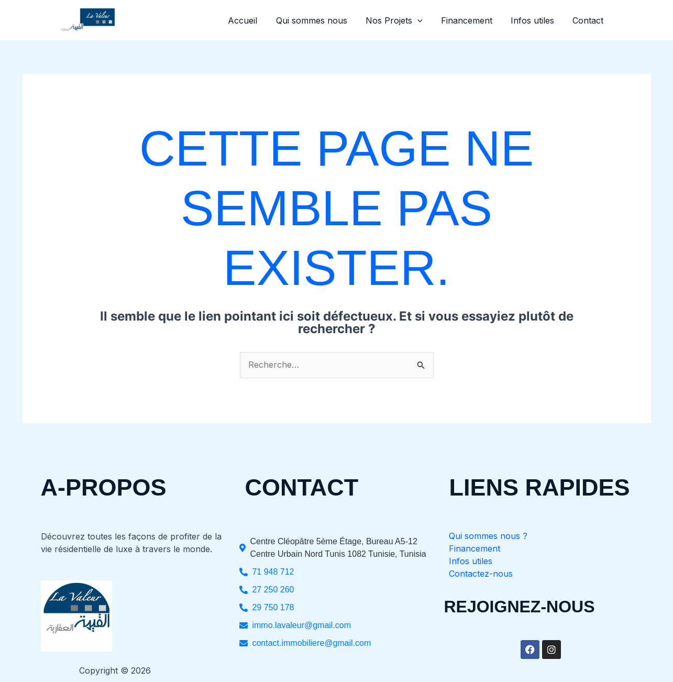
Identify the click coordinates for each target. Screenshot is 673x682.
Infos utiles (535, 20)
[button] (423, 20)
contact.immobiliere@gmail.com (311, 643)
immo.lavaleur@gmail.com (301, 625)
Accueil (252, 20)
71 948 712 (273, 571)
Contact (588, 20)
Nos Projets (399, 20)
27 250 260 (273, 589)
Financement (471, 20)
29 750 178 (273, 607)
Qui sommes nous (319, 20)
